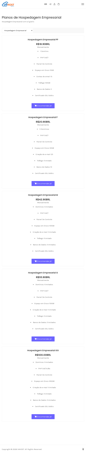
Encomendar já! (43, 106)
